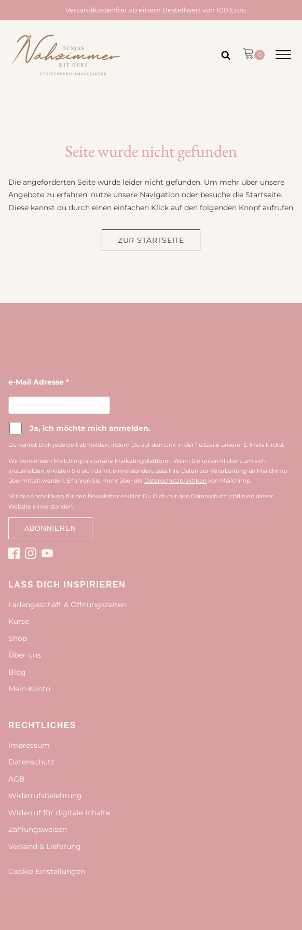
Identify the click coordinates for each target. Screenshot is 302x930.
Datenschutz (31, 762)
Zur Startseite (151, 240)
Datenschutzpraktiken (175, 480)
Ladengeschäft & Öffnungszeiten (67, 604)
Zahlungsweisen (37, 829)
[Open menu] (283, 55)
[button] (254, 55)
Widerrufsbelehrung (45, 795)
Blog (17, 672)
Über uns (24, 655)
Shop (17, 638)
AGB (16, 779)
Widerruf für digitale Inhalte (59, 812)
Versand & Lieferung (44, 846)
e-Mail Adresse (38, 382)
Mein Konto (29, 688)
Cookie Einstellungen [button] (46, 871)
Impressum (29, 745)
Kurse (18, 621)
